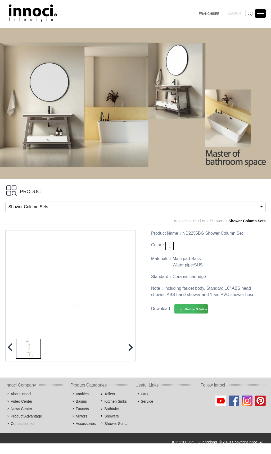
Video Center (21, 401)
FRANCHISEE (209, 14)
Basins (81, 401)
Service (147, 401)
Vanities (82, 394)
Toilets (109, 394)
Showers (217, 221)
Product (199, 221)
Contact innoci (22, 423)
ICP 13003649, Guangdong (194, 442)
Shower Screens (116, 423)
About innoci (21, 394)
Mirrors (81, 416)
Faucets (82, 409)
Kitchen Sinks (115, 401)
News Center (21, 409)
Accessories (86, 423)
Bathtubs (111, 409)
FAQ (144, 394)
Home (184, 221)
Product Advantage (26, 416)
